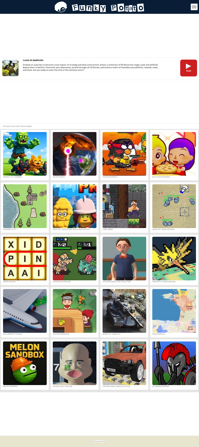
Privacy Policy (99, 441)
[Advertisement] (99, 36)
